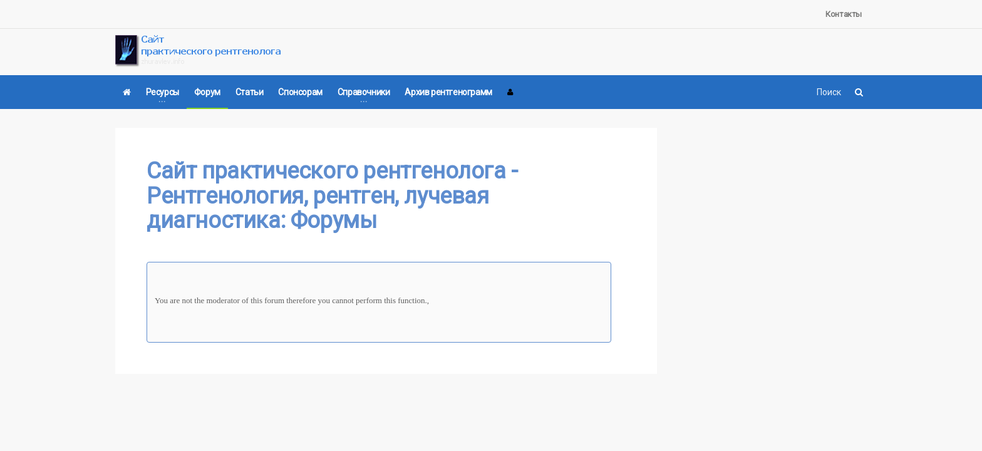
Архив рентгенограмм (448, 92)
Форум (207, 92)
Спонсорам (300, 92)
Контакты (843, 14)
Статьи (249, 92)
